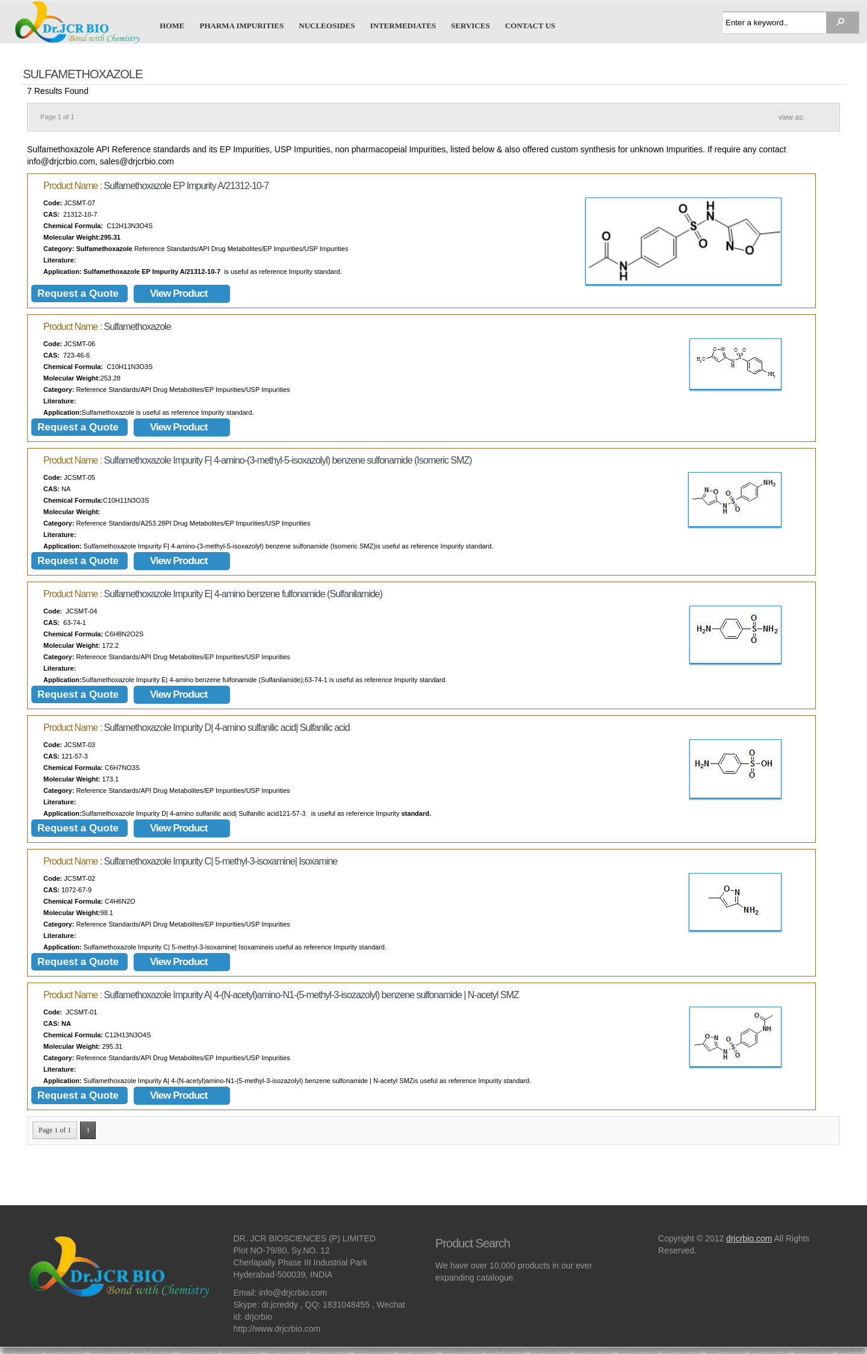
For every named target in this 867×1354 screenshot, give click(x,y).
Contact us (530, 25)
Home (172, 25)
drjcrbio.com (749, 1238)
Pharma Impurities (242, 25)
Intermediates (403, 25)
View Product (178, 293)
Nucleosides (327, 25)
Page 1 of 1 (55, 1130)
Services (470, 25)
